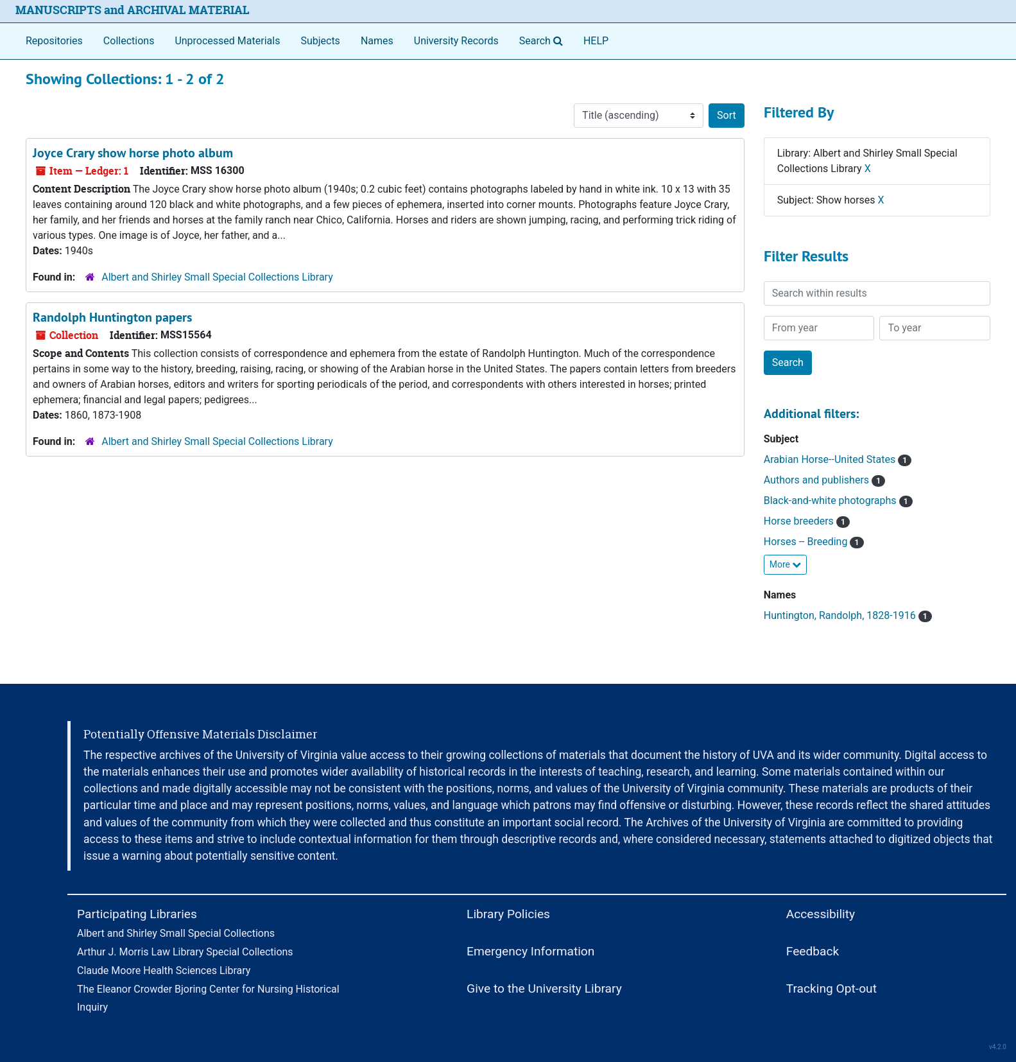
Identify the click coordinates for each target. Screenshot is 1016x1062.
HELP (595, 41)
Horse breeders (807, 521)
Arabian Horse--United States (838, 459)
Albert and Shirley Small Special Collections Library (217, 277)
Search (543, 40)
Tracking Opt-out (831, 988)
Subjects (320, 41)
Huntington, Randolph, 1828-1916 (848, 615)
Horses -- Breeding (814, 541)
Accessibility (820, 914)
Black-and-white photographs (838, 500)
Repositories (54, 41)
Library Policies (508, 914)
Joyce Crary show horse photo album (133, 152)
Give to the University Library (544, 988)
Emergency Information (530, 951)
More (786, 564)
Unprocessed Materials (227, 41)
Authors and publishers (825, 480)
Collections (129, 41)
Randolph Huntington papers (112, 317)
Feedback (812, 951)
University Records (456, 41)
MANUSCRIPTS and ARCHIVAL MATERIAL (132, 10)
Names (377, 41)
